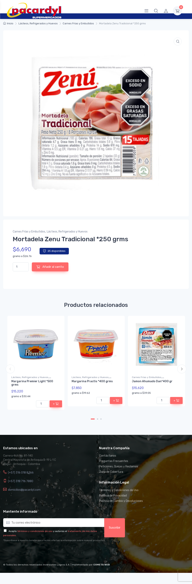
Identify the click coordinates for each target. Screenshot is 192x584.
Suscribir (114, 527)
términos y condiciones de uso (35, 531)
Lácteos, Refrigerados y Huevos (38, 23)
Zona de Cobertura (111, 472)
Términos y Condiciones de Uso (118, 490)
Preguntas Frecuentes (113, 461)
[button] (156, 10)
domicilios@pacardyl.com (24, 489)
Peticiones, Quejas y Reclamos (118, 466)
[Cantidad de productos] (21, 266)
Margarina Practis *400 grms (92, 381)
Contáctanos (107, 455)
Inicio (10, 23)
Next (181, 368)
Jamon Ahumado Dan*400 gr (152, 381)
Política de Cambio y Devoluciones (121, 501)
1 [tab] (93, 419)
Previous (10, 368)
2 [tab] (97, 419)
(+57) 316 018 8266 (21, 472)
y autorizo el (60, 531)
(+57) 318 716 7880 (20, 481)
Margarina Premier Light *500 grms (32, 383)
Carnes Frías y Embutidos (78, 23)
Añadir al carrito (50, 267)
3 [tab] (100, 419)
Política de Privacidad (113, 495)
